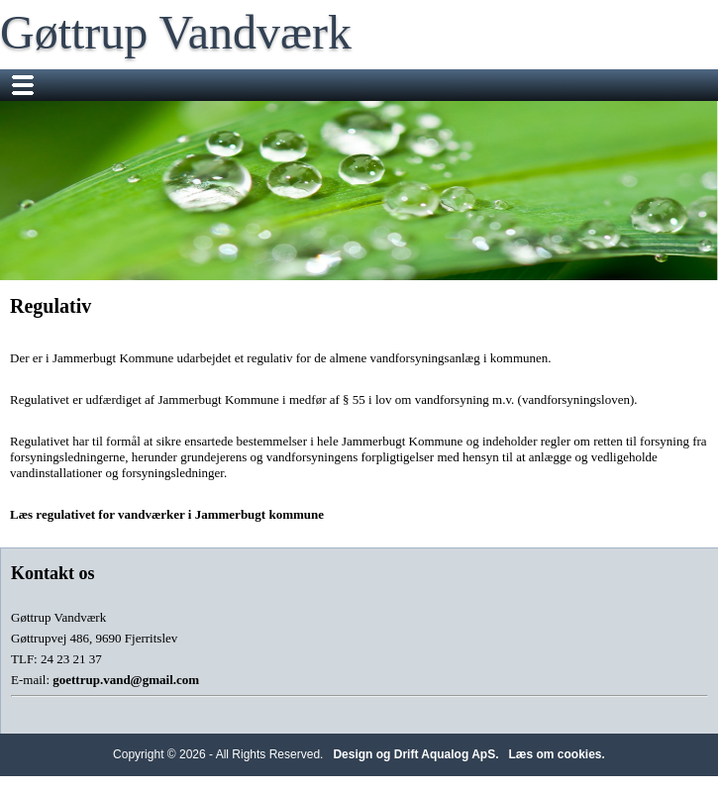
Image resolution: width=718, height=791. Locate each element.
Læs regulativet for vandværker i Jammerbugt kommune (167, 514)
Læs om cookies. (557, 754)
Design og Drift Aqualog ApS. (415, 754)
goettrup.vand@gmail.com (125, 679)
